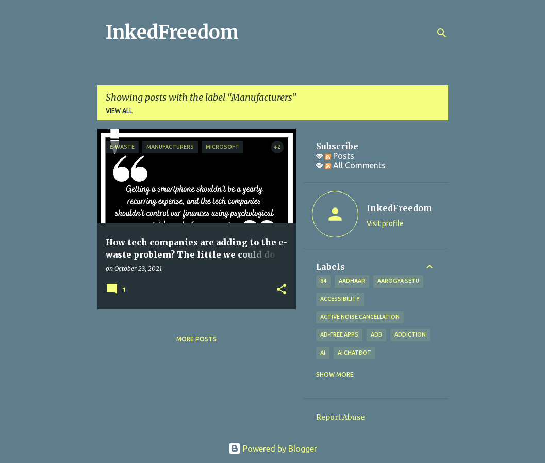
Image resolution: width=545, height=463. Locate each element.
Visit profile (385, 223)
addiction (410, 334)
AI (322, 352)
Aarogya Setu (398, 281)
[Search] (442, 33)
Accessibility (340, 299)
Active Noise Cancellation (360, 317)
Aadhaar (352, 281)
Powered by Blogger (272, 448)
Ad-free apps (339, 334)
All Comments (355, 165)
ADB (376, 334)
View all (119, 110)
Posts (339, 156)
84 (323, 281)
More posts (196, 339)
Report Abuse (340, 417)
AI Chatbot (354, 352)
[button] (281, 290)
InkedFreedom (172, 32)
